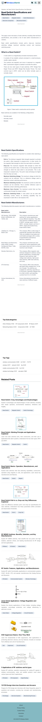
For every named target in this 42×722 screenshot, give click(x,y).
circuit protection (28, 613)
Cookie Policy (21, 710)
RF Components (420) (22, 324)
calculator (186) (22, 371)
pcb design (5, 695)
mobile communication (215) (10, 368)
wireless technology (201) (10, 371)
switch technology (28, 410)
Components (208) (23, 327)
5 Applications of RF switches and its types (16, 667)
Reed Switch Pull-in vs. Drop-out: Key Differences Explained (19, 501)
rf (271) (29, 362)
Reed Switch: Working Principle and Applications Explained (18, 433)
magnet (20, 478)
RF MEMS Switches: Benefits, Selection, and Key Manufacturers (18, 535)
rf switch (12, 546)
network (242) (16, 365)
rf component (14, 678)
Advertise (21, 713)
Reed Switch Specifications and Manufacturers (20, 9)
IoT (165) (32, 327)
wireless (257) (6, 365)
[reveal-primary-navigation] (39, 2)
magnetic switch (16, 18)
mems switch (21, 546)
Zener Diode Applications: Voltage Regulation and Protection (18, 601)
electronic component (8, 20)
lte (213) (22, 368)
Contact (21, 716)
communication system (16, 579)
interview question (16, 695)
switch (25, 444)
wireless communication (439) (11, 362)
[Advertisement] (21, 29)
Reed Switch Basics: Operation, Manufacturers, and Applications (19, 467)
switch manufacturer (29, 18)
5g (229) (23, 365)
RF (10, 2)
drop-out (21, 512)
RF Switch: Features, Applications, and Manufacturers (20, 568)
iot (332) (23, 362)
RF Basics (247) (33, 324)
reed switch (6, 18)
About (21, 705)
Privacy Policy (21, 708)
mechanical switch (21, 20)
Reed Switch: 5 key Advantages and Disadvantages (19, 400)
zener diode (6, 613)
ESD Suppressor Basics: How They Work (15, 635)
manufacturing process (29, 695)
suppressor (10, 645)
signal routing (24, 678)
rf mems (5, 546)
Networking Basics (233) (10, 327)
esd (3, 645)
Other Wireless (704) (8, 324)
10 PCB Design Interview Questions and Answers (18, 685)
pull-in (13, 512)
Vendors (3, 9)
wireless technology (31, 579)
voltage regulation (16, 613)
